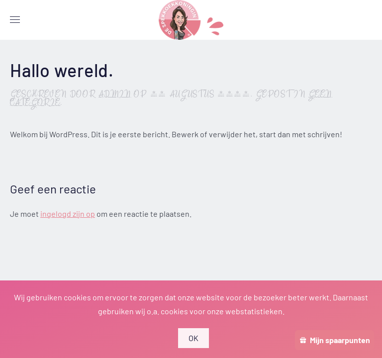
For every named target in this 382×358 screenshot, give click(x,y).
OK (194, 338)
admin (114, 94)
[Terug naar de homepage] (191, 20)
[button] (15, 20)
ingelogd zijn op (67, 213)
